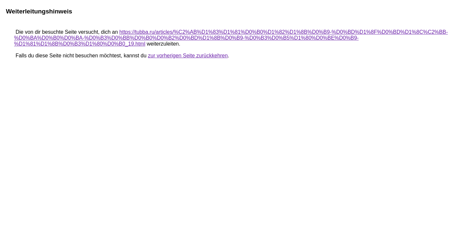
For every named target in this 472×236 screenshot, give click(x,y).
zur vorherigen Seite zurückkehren (188, 55)
